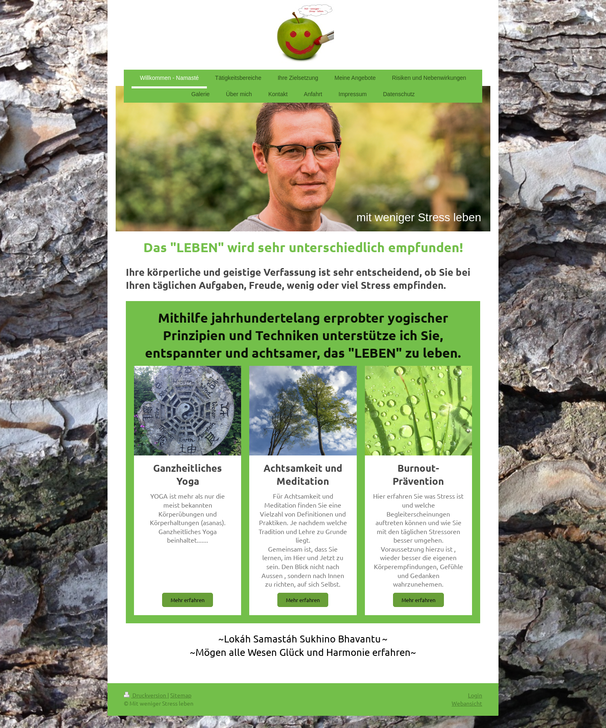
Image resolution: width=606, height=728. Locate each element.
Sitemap (180, 695)
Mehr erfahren (187, 599)
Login (475, 695)
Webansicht (467, 703)
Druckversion (145, 695)
